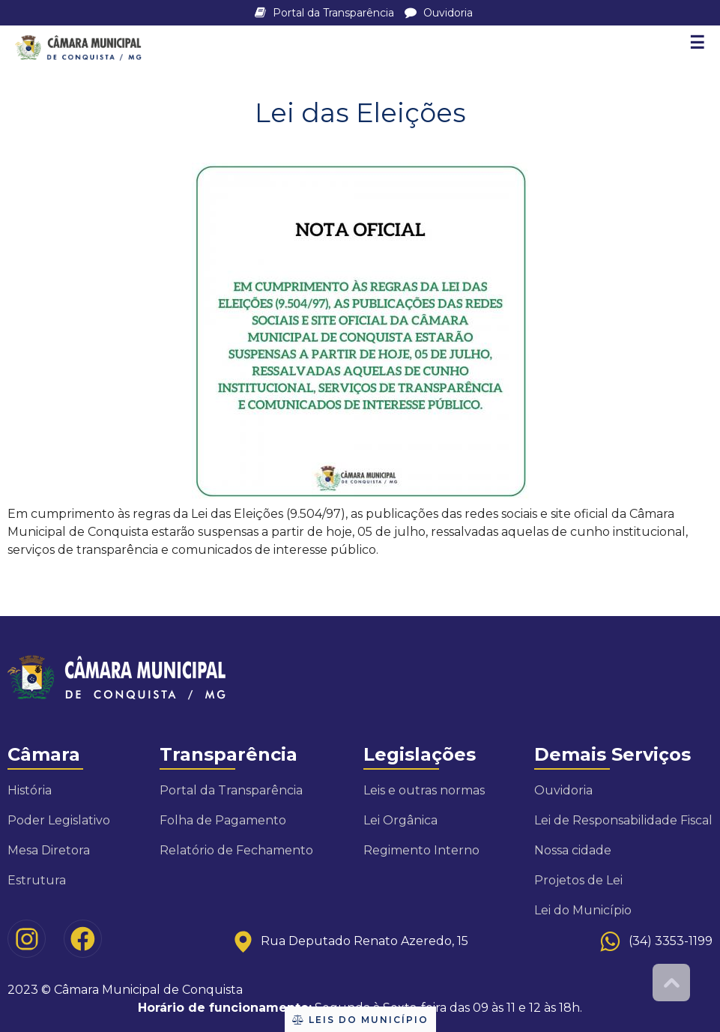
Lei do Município (583, 910)
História (29, 790)
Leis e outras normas (424, 790)
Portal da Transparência (326, 12)
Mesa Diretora (48, 850)
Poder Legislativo (58, 820)
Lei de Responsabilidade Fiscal (623, 820)
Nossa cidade (572, 850)
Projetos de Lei (578, 880)
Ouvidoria (439, 12)
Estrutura (36, 880)
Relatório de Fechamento (236, 850)
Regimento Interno (421, 850)
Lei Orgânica (400, 820)
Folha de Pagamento (223, 820)
